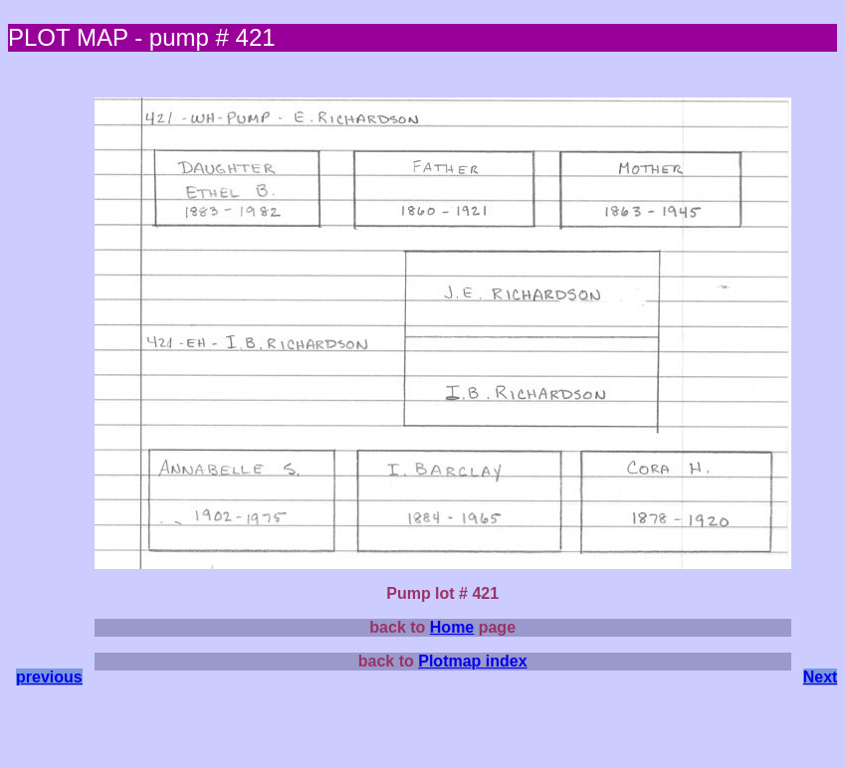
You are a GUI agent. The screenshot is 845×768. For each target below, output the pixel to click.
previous (49, 677)
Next (820, 677)
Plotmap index (472, 661)
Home (452, 627)
